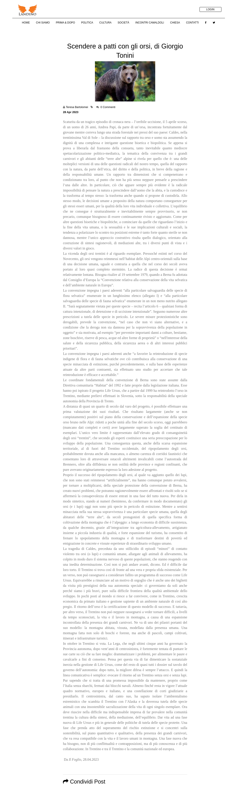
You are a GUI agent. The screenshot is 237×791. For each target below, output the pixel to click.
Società (123, 22)
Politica (87, 22)
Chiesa (175, 22)
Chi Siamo (43, 22)
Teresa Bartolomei (77, 107)
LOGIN (210, 9)
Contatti (192, 22)
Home (26, 22)
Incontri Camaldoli (149, 22)
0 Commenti (107, 107)
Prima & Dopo (65, 22)
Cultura (105, 22)
